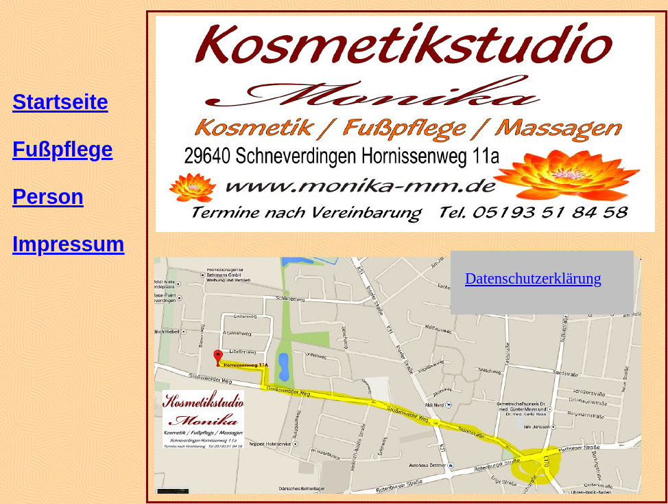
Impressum (68, 243)
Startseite (60, 101)
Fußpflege (62, 149)
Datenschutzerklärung (533, 278)
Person (48, 196)
